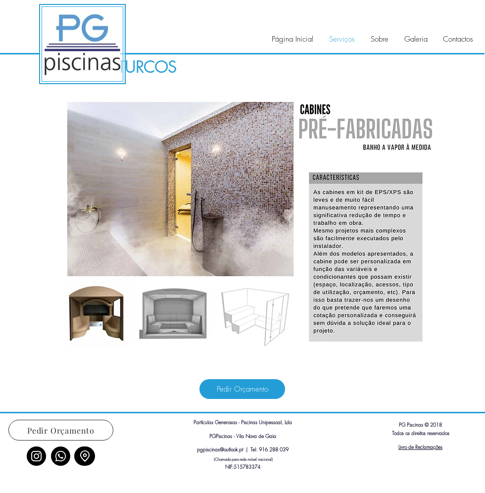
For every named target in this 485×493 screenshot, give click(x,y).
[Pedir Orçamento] (242, 389)
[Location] (84, 456)
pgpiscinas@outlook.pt (220, 449)
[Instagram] (36, 456)
